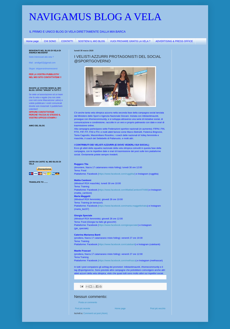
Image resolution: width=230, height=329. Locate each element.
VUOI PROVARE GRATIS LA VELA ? (130, 41)
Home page (32, 41)
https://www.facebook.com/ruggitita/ (117, 173)
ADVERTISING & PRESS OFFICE (174, 41)
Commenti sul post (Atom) (95, 313)
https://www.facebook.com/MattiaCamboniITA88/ (123, 189)
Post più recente (82, 308)
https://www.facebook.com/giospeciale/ (118, 225)
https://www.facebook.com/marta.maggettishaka (123, 205)
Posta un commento (88, 302)
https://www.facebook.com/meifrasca (117, 260)
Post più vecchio (157, 308)
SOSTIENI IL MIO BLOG (91, 41)
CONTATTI (67, 41)
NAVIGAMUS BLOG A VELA (95, 16)
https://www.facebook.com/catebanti (117, 244)
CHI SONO (50, 41)
